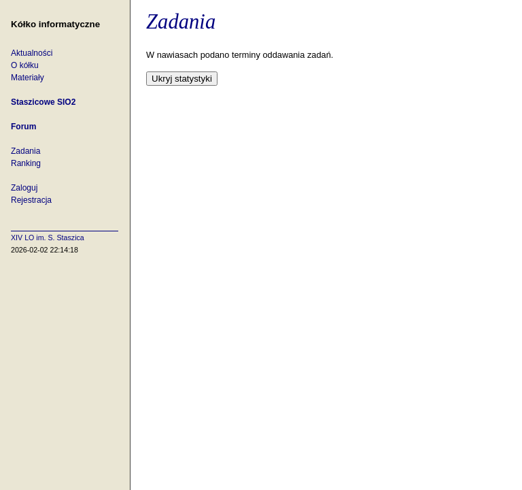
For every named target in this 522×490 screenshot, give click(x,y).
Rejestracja (31, 200)
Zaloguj (24, 188)
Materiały (27, 77)
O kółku (25, 65)
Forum (23, 126)
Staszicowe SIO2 (43, 102)
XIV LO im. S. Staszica (47, 237)
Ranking (26, 163)
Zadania (25, 151)
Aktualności (31, 53)
